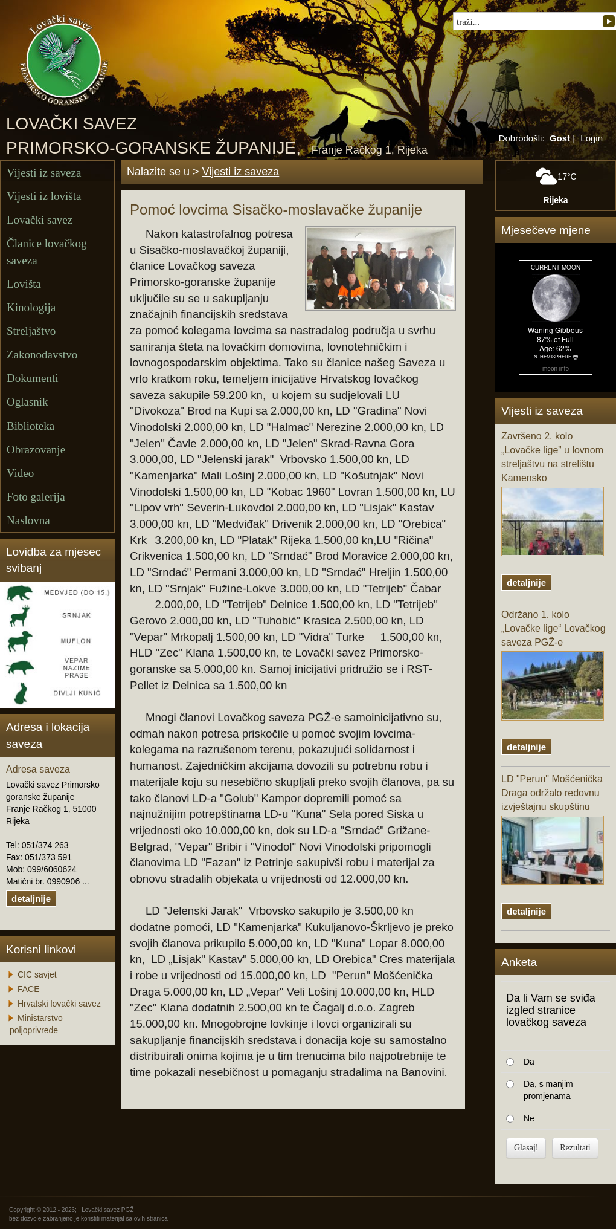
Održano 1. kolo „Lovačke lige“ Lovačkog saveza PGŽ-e (553, 665)
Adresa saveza (38, 769)
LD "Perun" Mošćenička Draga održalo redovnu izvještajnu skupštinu (552, 829)
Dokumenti (33, 378)
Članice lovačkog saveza (46, 251)
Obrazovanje (36, 449)
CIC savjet (37, 974)
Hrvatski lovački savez (59, 1003)
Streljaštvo (31, 331)
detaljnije (31, 898)
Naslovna (28, 520)
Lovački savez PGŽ (107, 1210)
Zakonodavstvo (42, 354)
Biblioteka (30, 426)
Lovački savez (39, 219)
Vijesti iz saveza (44, 172)
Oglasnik (27, 401)
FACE (29, 989)
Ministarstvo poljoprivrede (36, 1024)
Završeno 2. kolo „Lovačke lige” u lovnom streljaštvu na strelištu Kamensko (552, 493)
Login (591, 138)
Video (20, 473)
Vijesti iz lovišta (44, 196)
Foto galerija (36, 496)
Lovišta (24, 283)
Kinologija (31, 307)
